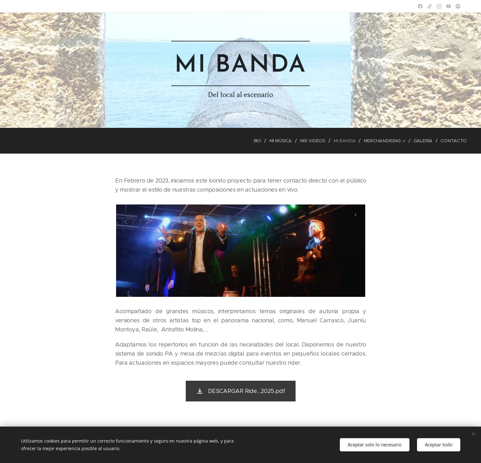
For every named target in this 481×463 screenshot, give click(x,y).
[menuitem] (261, 141)
